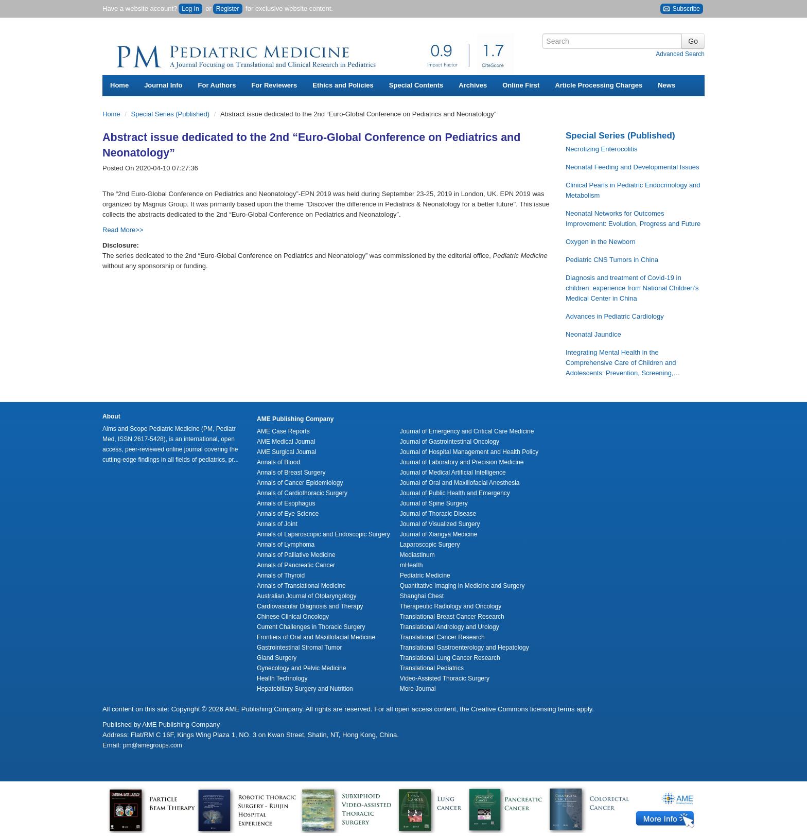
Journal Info (163, 85)
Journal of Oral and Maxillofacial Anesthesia (460, 482)
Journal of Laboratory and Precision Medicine (462, 462)
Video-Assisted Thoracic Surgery (444, 678)
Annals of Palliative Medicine (296, 554)
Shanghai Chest (422, 596)
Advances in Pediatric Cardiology (615, 316)
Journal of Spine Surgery (434, 503)
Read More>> (123, 230)
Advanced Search (680, 54)
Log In (190, 8)
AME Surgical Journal (286, 452)
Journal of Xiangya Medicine (439, 534)
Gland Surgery (276, 657)
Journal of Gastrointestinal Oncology (449, 441)
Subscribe (681, 9)
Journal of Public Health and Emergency (455, 493)
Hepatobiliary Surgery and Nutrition (305, 688)
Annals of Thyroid (281, 575)
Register (227, 8)
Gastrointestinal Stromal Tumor (299, 647)
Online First (520, 85)
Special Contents (416, 85)
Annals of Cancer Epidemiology (300, 482)
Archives (473, 85)
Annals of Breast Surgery (291, 472)
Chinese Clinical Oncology (293, 616)
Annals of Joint (277, 524)
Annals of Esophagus (286, 503)
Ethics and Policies (343, 85)
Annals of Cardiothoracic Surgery (302, 493)
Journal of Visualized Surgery (440, 524)
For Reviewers (274, 85)
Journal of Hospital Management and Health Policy (469, 452)
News (666, 85)
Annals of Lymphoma (285, 544)
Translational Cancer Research (442, 637)
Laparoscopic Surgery (430, 544)
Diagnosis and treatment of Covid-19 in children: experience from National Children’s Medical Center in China (632, 288)
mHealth (411, 565)
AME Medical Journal (286, 441)
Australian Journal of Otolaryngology (306, 596)
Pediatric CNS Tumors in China (612, 260)
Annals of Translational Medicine (301, 585)
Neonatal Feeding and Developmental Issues (632, 167)
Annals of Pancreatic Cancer (296, 565)
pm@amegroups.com (152, 745)
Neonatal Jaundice (593, 334)
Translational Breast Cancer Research (452, 616)
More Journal (418, 688)
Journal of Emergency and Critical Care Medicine (467, 431)
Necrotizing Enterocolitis (601, 149)
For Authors (217, 85)
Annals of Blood (278, 462)
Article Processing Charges (598, 85)
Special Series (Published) (171, 114)
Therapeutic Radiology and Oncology (450, 606)
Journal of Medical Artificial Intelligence (453, 472)
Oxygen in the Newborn (601, 242)
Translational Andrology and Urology (449, 627)
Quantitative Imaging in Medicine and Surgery (462, 585)
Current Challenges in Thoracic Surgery (311, 627)
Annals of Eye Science (288, 513)
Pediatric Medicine (425, 575)
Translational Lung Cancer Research (450, 657)
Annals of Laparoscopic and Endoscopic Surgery (323, 534)
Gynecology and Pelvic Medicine (301, 668)
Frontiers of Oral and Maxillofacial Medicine (316, 637)
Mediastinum (417, 554)
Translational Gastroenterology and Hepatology (464, 647)
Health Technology (282, 678)
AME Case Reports (283, 431)
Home (119, 85)
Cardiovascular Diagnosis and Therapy (310, 606)
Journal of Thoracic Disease (438, 513)
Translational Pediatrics (432, 668)
